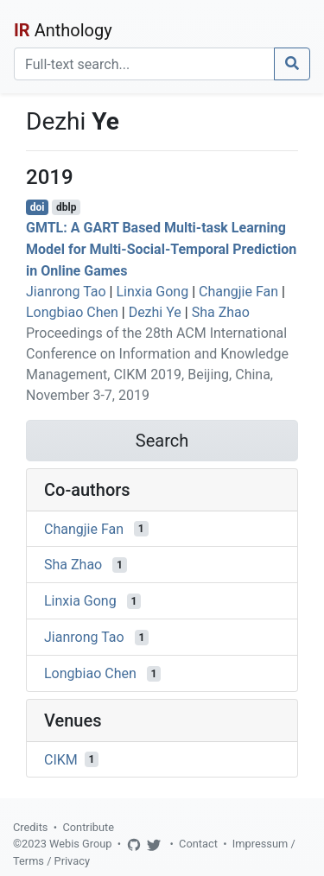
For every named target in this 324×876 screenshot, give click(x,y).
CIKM (61, 759)
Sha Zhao (221, 312)
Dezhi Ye (155, 312)
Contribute (88, 827)
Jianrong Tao (66, 291)
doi (37, 207)
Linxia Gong (152, 291)
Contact (198, 843)
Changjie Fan (238, 291)
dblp (66, 207)
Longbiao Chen (72, 312)
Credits (30, 827)
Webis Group (80, 843)
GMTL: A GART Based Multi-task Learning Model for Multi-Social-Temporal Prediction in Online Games (161, 249)
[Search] (144, 64)
